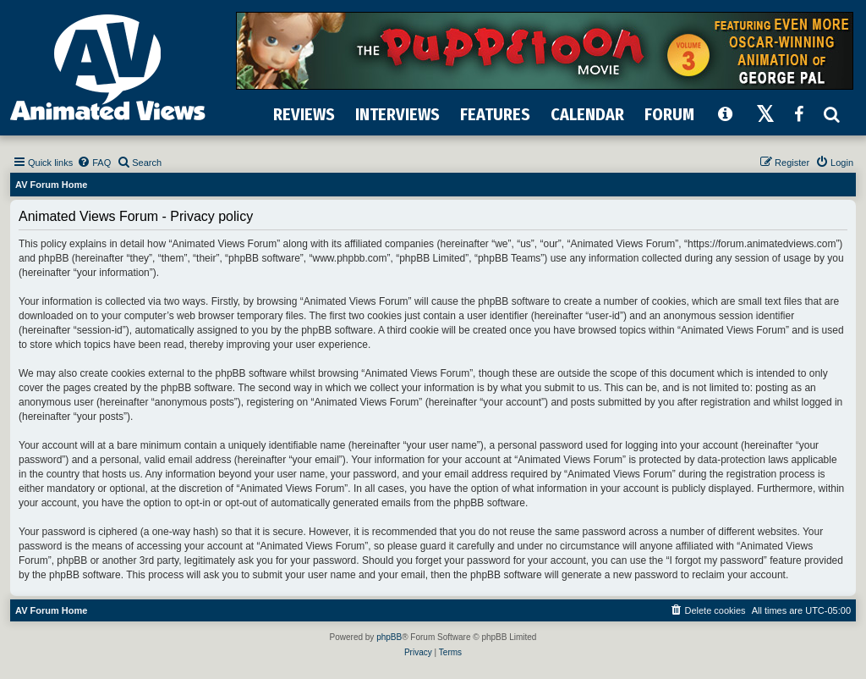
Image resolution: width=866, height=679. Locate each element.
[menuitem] (94, 162)
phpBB (389, 637)
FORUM (669, 114)
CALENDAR (587, 114)
